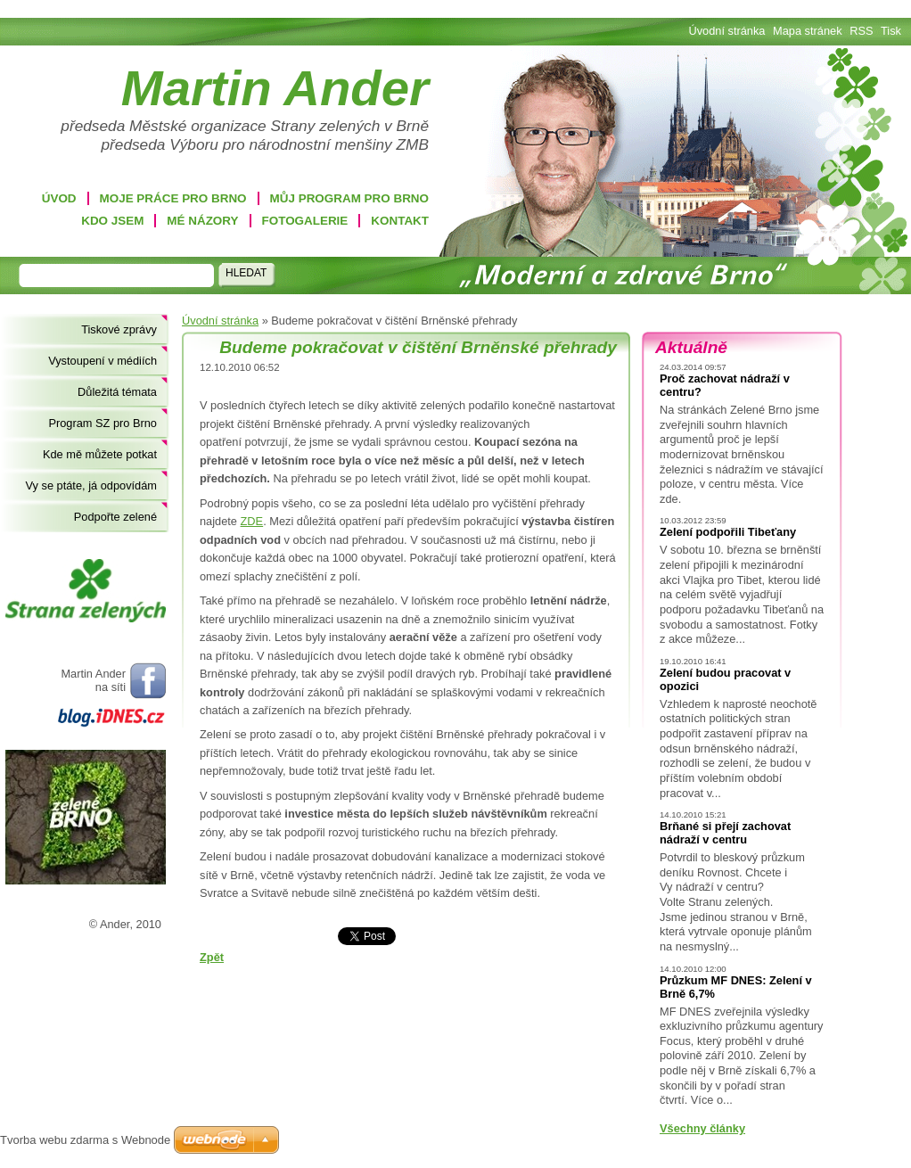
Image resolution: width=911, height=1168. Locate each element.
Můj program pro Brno (349, 198)
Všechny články (702, 1128)
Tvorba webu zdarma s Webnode (85, 1140)
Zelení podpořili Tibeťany (728, 532)
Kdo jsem (112, 220)
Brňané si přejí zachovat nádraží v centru (725, 832)
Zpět (212, 957)
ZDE (252, 521)
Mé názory (202, 220)
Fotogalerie (305, 220)
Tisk (891, 30)
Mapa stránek (807, 30)
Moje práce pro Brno (173, 198)
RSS (861, 30)
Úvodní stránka (220, 320)
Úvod (59, 198)
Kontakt (400, 220)
